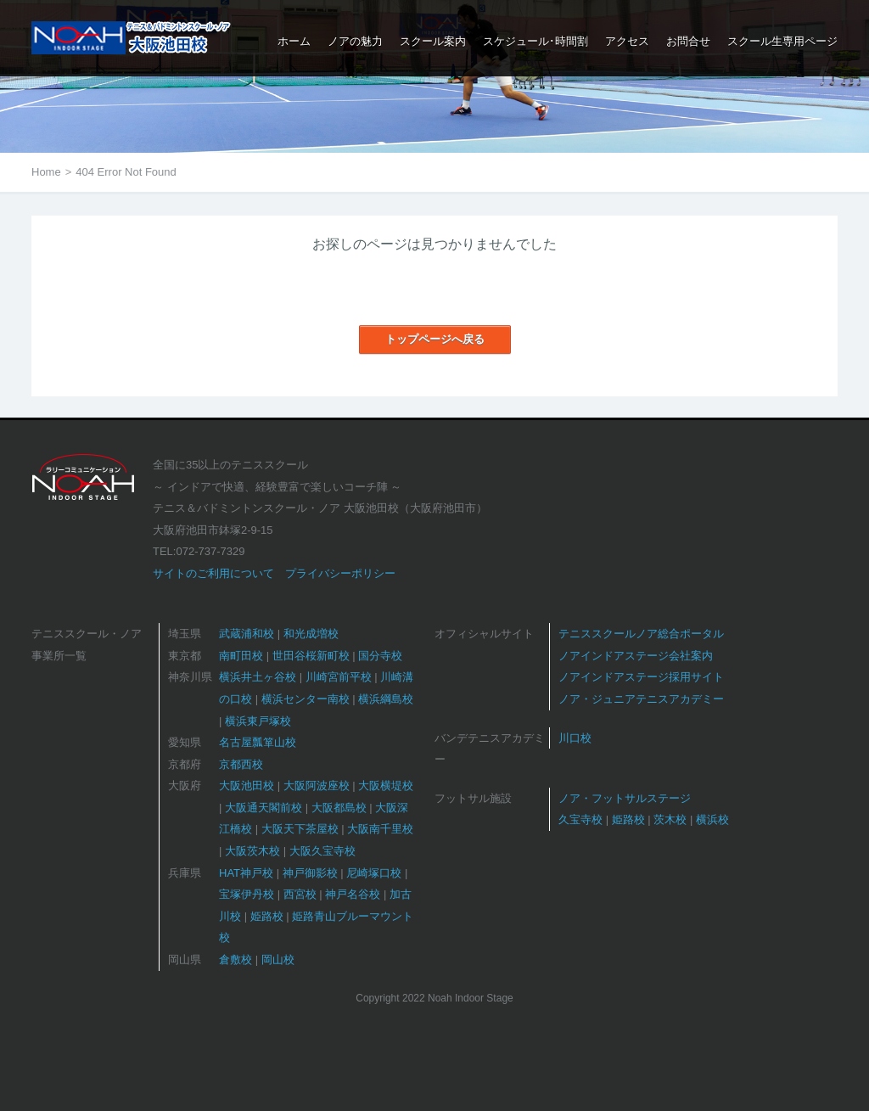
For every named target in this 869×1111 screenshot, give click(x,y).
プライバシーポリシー (340, 573)
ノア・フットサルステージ (624, 798)
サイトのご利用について (213, 573)
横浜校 (712, 819)
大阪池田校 (246, 785)
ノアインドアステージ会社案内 (635, 655)
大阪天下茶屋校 (300, 828)
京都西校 (241, 764)
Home (46, 172)
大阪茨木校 (252, 850)
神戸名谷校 (352, 894)
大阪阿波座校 (316, 785)
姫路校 (266, 916)
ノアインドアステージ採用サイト (641, 677)
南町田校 (241, 655)
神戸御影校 (310, 873)
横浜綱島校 (385, 699)
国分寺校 (380, 655)
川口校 (574, 738)
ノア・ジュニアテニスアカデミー (641, 699)
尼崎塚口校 (373, 873)
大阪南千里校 (380, 828)
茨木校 (670, 819)
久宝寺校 (580, 819)
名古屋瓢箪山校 (257, 742)
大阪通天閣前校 (263, 807)
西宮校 (300, 894)
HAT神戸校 (246, 873)
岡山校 (277, 959)
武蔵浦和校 (246, 633)
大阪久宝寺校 (322, 850)
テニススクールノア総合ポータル (641, 633)
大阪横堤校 (385, 785)
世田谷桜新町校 (311, 655)
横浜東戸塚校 (258, 721)
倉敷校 (235, 959)
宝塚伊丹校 (246, 894)
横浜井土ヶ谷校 (257, 677)
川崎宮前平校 (339, 677)
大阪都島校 (339, 807)
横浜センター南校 (305, 699)
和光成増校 (311, 633)
